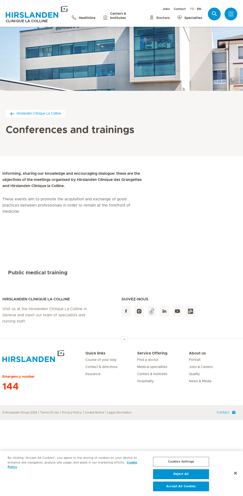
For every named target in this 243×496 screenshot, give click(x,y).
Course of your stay (101, 436)
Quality (194, 450)
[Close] (235, 475)
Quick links (95, 429)
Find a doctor (148, 436)
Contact (180, 9)
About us (197, 429)
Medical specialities (152, 443)
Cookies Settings (181, 463)
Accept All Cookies (181, 488)
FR (192, 9)
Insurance (92, 450)
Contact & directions (101, 443)
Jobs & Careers (201, 443)
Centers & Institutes (152, 450)
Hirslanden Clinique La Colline (35, 113)
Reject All (181, 476)
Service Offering (152, 429)
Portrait (195, 436)
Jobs (166, 9)
